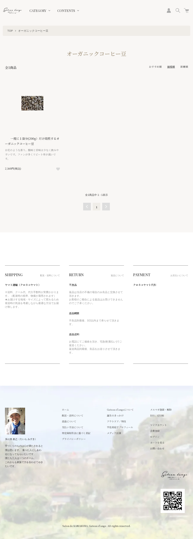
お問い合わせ (157, 448)
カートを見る (157, 442)
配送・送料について (72, 415)
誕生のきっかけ (115, 415)
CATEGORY (37, 10)
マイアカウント (158, 425)
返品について (69, 421)
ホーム (65, 409)
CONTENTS (66, 10)
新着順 (184, 66)
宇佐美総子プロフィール (120, 427)
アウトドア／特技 (116, 421)
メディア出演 (114, 433)
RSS (152, 415)
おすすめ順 (155, 66)
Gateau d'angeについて (120, 409)
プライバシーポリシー (74, 439)
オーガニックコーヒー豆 (33, 30)
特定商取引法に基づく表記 (76, 433)
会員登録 (155, 431)
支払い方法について (72, 427)
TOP (10, 30)
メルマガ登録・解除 (161, 409)
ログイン (154, 436)
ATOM (160, 415)
